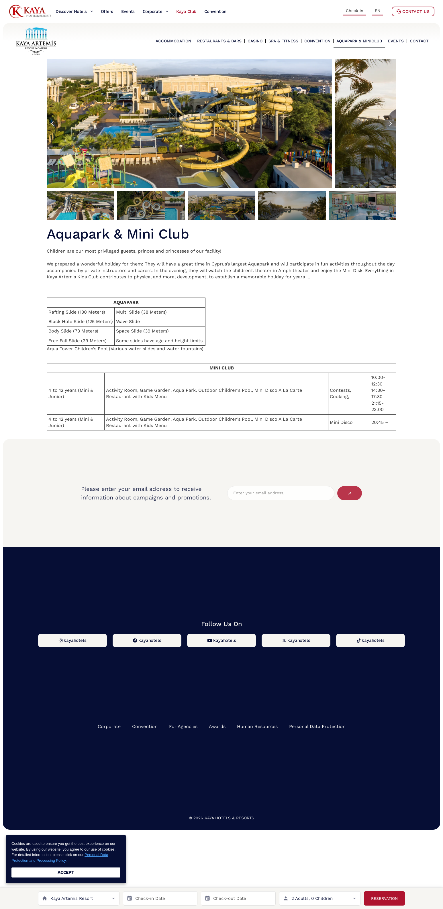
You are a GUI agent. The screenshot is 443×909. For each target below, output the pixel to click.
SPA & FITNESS (283, 41)
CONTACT (419, 41)
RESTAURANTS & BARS (219, 41)
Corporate (109, 726)
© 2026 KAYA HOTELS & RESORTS (221, 818)
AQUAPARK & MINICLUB (359, 41)
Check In (354, 10)
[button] (52, 124)
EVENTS (396, 41)
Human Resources (257, 726)
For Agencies (183, 726)
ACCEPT (66, 872)
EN (377, 10)
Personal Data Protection (317, 726)
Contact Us (413, 11)
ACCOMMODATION (173, 41)
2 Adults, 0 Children (312, 898)
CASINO (255, 41)
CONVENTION (317, 41)
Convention (145, 726)
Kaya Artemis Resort (71, 898)
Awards (217, 726)
